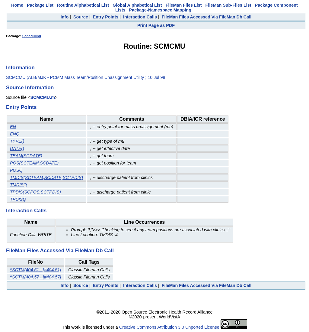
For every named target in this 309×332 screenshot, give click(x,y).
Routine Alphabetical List (83, 5)
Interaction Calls (140, 17)
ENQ (14, 134)
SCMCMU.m (42, 97)
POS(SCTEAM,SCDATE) (34, 163)
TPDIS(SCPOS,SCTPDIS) (35, 192)
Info (64, 17)
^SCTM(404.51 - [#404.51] (35, 269)
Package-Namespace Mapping (160, 10)
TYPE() (17, 141)
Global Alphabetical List (137, 5)
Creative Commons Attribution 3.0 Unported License (169, 327)
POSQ (16, 170)
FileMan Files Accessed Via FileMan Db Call (207, 17)
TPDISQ (18, 199)
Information (20, 67)
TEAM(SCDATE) (26, 155)
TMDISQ (18, 184)
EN (13, 126)
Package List (40, 5)
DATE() (17, 148)
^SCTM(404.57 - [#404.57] (35, 277)
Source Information (30, 87)
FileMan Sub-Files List (228, 5)
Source (80, 17)
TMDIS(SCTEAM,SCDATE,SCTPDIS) (46, 177)
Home (17, 5)
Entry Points (105, 17)
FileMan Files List (184, 5)
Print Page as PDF (156, 25)
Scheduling (31, 36)
